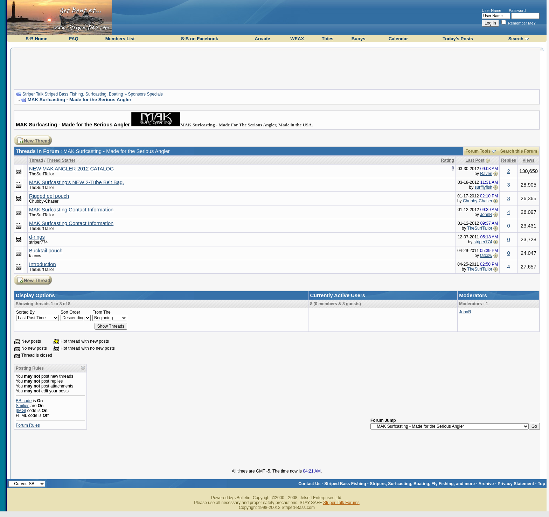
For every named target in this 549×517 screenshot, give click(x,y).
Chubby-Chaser (43, 201)
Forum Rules (28, 425)
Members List (120, 38)
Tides (328, 38)
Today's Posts (458, 38)
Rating (447, 160)
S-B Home (36, 38)
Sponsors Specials (145, 94)
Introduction (42, 264)
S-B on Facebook (199, 38)
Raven (486, 173)
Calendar (398, 38)
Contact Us (309, 483)
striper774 (38, 242)
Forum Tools (478, 151)
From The (101, 312)
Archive (486, 483)
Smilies (22, 405)
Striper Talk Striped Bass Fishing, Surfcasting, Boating (72, 94)
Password (517, 10)
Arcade (262, 38)
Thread (36, 160)
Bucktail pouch (45, 250)
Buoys (359, 38)
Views (529, 160)
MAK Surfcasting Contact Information (71, 209)
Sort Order (70, 312)
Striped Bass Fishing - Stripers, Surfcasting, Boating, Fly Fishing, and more (399, 483)
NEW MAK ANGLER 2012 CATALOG (71, 169)
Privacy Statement (516, 483)
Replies (508, 160)
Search (515, 38)
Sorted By (25, 312)
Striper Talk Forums (341, 502)
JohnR (486, 214)
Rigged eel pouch (49, 196)
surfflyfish (483, 187)
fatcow (35, 255)
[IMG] (21, 410)
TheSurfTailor (41, 174)
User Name (491, 10)
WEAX (297, 38)
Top (541, 483)
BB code (24, 400)
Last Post (474, 160)
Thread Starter (61, 160)
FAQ (73, 38)
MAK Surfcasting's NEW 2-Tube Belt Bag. (76, 182)
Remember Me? (518, 23)
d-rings (37, 237)
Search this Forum (518, 151)
